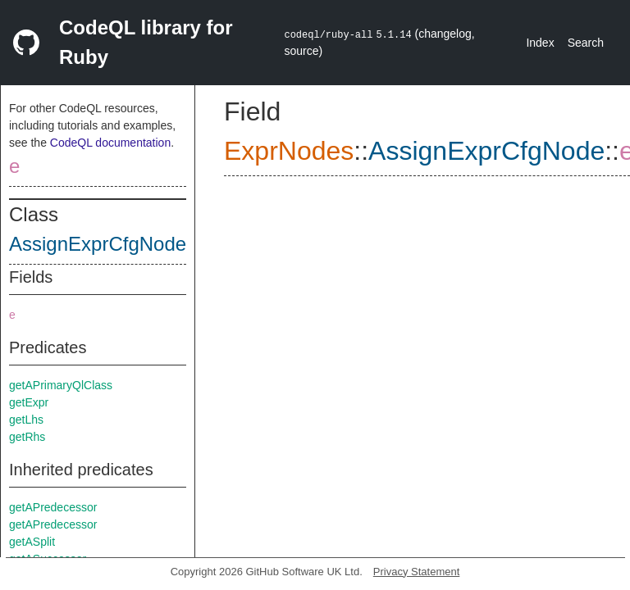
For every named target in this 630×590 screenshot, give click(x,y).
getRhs (27, 436)
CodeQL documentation (110, 142)
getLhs (26, 419)
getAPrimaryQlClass (60, 385)
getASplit (32, 541)
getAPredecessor (53, 507)
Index (540, 42)
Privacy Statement (416, 571)
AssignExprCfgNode (97, 244)
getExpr (28, 402)
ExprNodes (289, 151)
